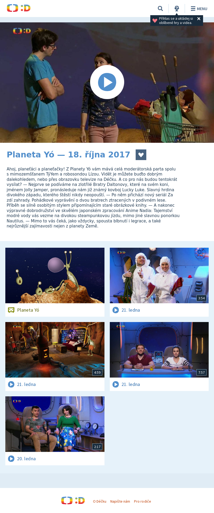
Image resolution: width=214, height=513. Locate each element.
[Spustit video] (107, 82)
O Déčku (99, 501)
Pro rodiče (142, 501)
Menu (198, 9)
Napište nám (120, 501)
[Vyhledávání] (160, 8)
